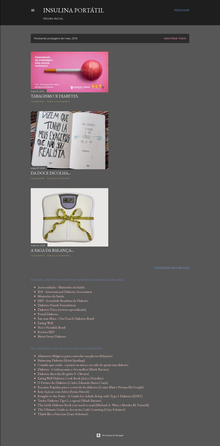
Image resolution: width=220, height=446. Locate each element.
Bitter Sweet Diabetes (52, 336)
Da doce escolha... (51, 173)
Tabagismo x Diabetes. (55, 96)
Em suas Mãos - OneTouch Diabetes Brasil (66, 318)
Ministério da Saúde (51, 296)
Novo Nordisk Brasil (51, 327)
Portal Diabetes (48, 314)
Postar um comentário (58, 101)
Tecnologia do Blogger (110, 435)
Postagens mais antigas (171, 268)
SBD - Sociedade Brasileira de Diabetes (63, 300)
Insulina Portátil (73, 10)
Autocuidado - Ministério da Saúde (61, 287)
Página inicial (53, 18)
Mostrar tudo (175, 38)
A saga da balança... (52, 250)
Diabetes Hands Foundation (57, 305)
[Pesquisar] (181, 10)
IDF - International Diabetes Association (65, 291)
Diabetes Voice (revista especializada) (62, 309)
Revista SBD (46, 332)
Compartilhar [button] (38, 101)
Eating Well (45, 323)
